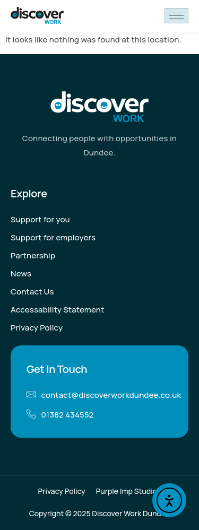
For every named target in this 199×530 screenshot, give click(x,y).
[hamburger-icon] (176, 15)
